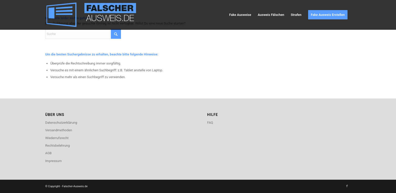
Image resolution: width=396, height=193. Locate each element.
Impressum (53, 161)
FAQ (210, 122)
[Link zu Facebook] (347, 186)
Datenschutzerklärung (61, 122)
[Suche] (83, 34)
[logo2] (94, 15)
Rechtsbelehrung (57, 145)
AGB (48, 153)
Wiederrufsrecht (56, 138)
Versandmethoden (58, 130)
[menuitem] (240, 15)
